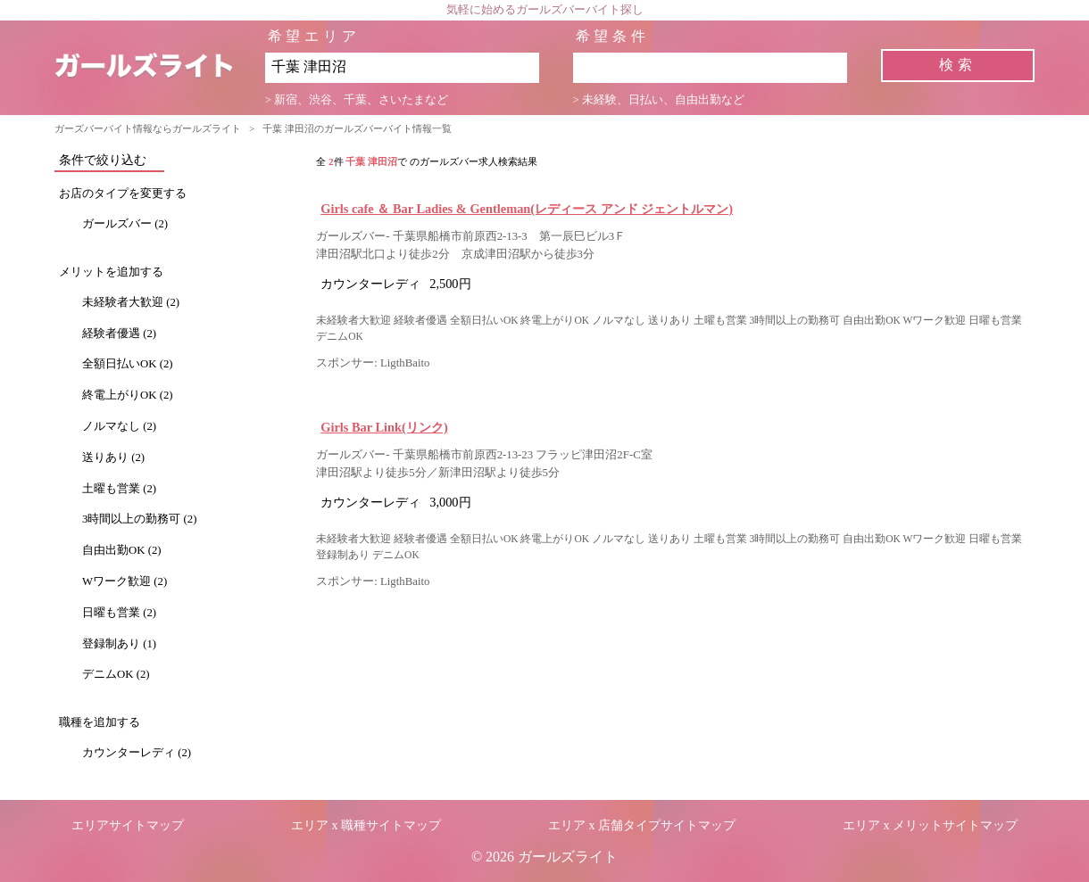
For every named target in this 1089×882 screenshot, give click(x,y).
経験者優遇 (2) (119, 333)
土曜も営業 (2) (119, 488)
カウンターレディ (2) (136, 752)
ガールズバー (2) (125, 224)
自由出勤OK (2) (122, 550)
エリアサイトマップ (127, 825)
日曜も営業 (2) (119, 612)
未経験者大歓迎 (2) (130, 302)
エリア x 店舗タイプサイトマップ (642, 825)
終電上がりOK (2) (127, 395)
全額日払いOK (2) (127, 364)
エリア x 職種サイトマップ (366, 825)
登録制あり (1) (119, 644)
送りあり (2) (113, 457)
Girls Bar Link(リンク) (383, 427)
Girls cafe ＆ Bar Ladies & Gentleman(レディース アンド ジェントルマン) (526, 209)
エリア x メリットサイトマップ (930, 825)
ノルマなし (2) (119, 426)
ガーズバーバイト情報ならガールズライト (147, 128)
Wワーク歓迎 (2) (124, 581)
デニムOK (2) (116, 674)
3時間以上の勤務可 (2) (139, 519)
